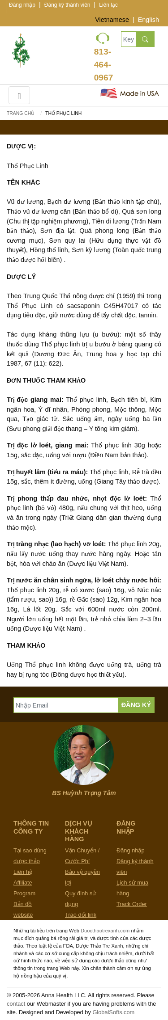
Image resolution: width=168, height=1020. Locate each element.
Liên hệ (22, 871)
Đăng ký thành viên (67, 5)
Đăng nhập (22, 5)
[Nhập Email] (65, 705)
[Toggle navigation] (19, 95)
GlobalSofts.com (113, 1012)
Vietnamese (112, 19)
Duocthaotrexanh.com (105, 930)
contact (16, 1003)
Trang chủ (20, 113)
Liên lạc (108, 5)
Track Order (131, 904)
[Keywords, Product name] (128, 39)
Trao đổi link (80, 914)
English (148, 19)
